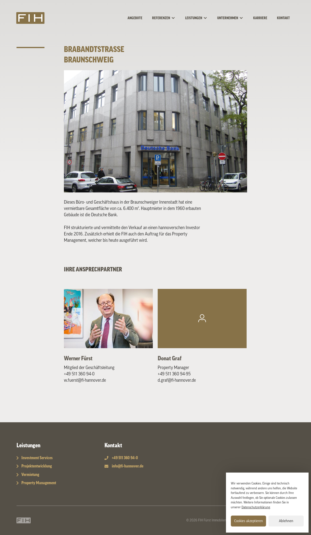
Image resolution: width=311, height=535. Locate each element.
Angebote (135, 18)
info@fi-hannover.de (127, 466)
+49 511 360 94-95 (174, 374)
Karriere (260, 18)
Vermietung (30, 475)
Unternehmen (232, 18)
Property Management (38, 483)
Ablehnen (286, 521)
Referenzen (166, 18)
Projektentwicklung (36, 466)
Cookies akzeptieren (248, 521)
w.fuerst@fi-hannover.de (85, 380)
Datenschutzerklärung (256, 507)
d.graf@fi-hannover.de (177, 380)
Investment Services (37, 458)
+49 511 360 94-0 (79, 374)
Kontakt (283, 18)
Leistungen (198, 18)
